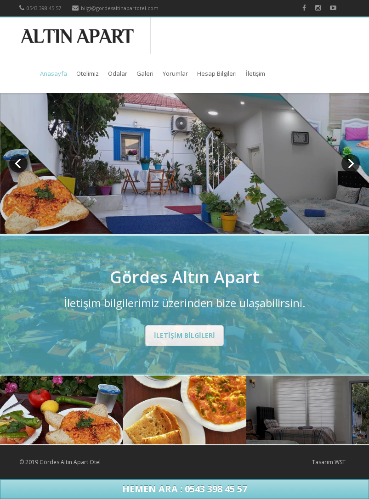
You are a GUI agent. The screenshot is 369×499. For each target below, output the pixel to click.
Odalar (117, 73)
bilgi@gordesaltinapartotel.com (115, 8)
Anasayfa (53, 73)
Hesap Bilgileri (217, 73)
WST (340, 462)
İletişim (255, 73)
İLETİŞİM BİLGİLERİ (184, 335)
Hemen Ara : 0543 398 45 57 (184, 488)
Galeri (144, 73)
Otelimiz (87, 73)
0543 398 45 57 (40, 8)
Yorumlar (175, 73)
